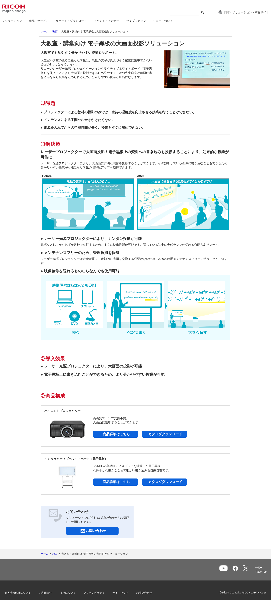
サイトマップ (125, 592)
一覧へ (242, 569)
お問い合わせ (149, 592)
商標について (73, 592)
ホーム (45, 31)
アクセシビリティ (99, 592)
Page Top (256, 571)
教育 (55, 31)
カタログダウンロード (165, 434)
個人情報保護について (22, 592)
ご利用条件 (50, 592)
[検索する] (196, 12)
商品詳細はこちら (116, 434)
